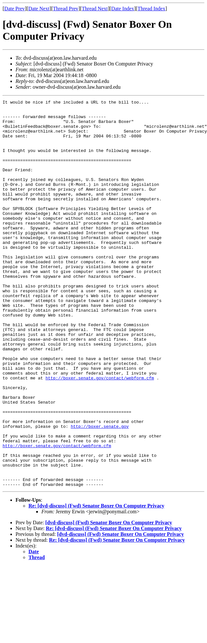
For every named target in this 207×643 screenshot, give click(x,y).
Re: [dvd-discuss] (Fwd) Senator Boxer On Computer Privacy (96, 583)
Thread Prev (65, 8)
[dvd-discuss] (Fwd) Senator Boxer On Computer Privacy (108, 600)
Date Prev (14, 8)
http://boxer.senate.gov (100, 492)
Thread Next (95, 8)
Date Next (38, 8)
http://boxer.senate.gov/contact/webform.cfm (100, 434)
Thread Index (151, 8)
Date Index (122, 8)
